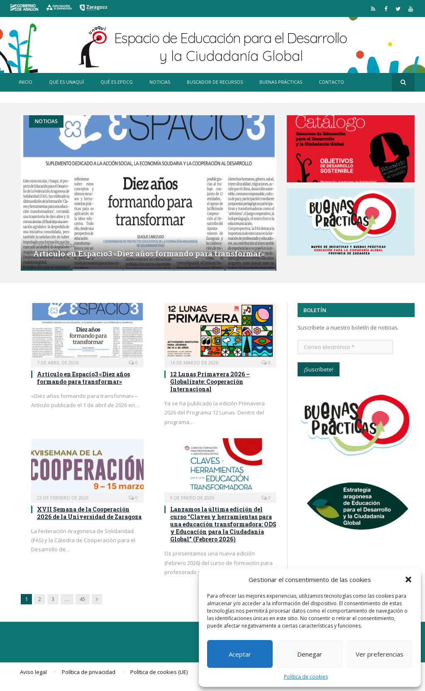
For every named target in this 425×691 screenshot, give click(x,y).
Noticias (159, 82)
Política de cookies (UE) (159, 672)
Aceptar (240, 654)
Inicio (25, 82)
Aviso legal (33, 672)
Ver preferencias (379, 654)
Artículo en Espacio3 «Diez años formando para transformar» (149, 254)
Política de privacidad (88, 672)
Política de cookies (306, 676)
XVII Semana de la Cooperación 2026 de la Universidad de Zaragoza (89, 513)
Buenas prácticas (280, 82)
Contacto (331, 82)
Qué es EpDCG (116, 82)
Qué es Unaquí (66, 82)
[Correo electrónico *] (345, 347)
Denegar (309, 654)
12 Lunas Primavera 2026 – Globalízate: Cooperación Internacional (210, 381)
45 (82, 599)
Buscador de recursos (215, 82)
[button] (408, 579)
